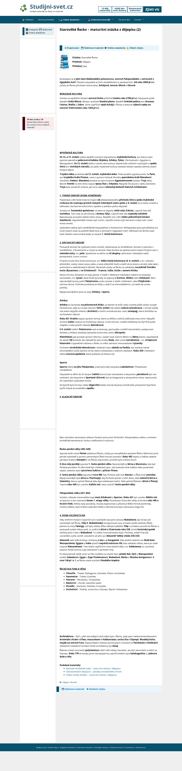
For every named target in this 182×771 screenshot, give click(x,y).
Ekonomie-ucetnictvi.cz (86, 747)
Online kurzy (141, 747)
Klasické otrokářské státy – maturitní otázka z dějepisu (93, 668)
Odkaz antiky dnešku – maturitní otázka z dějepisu (91, 674)
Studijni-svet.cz (51, 6)
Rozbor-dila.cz (54, 747)
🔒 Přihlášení (27, 19)
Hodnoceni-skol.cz (117, 747)
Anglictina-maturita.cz (68, 747)
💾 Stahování (45, 29)
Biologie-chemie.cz (102, 747)
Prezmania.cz (130, 747)
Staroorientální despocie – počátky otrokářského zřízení (94, 671)
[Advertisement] (106, 38)
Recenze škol (124, 19)
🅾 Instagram (32, 29)
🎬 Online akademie (35, 33)
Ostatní (140, 19)
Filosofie (73, 682)
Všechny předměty (46, 19)
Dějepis (66, 682)
